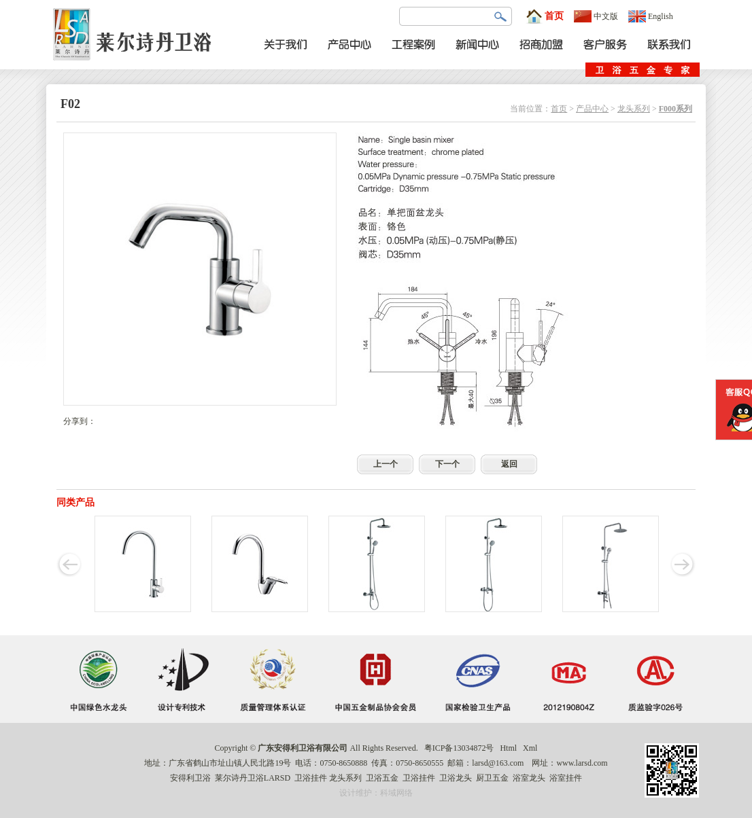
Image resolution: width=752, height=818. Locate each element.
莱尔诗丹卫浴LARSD (252, 778)
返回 (509, 464)
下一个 (447, 464)
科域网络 (396, 793)
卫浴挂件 (310, 778)
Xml (530, 748)
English (650, 16)
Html (508, 748)
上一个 (385, 464)
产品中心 (592, 108)
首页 (545, 16)
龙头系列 (633, 108)
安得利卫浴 (190, 778)
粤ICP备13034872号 (459, 748)
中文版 (596, 16)
